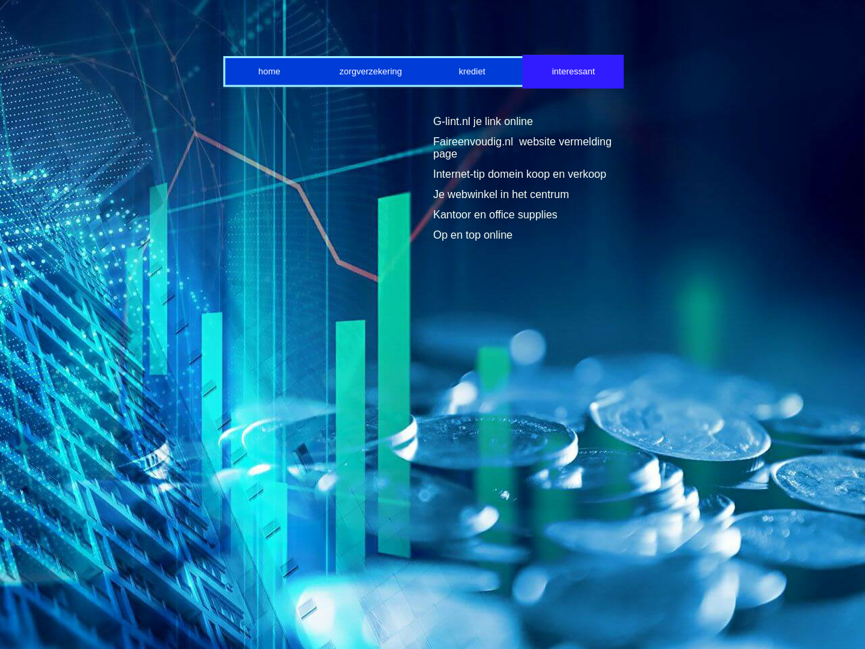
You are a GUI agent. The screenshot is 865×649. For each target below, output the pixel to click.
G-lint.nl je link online (483, 121)
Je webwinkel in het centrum (501, 194)
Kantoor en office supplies (495, 214)
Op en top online (472, 235)
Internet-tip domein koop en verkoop (519, 174)
